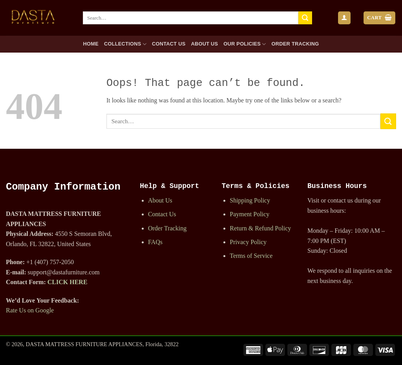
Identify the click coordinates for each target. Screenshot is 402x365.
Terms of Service (251, 255)
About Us (204, 44)
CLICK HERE (68, 282)
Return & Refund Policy (260, 228)
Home (91, 44)
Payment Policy (249, 214)
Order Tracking (295, 44)
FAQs (155, 242)
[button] (344, 17)
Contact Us (169, 44)
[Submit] (305, 18)
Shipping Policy (250, 200)
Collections (125, 44)
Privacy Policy (248, 242)
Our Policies (244, 44)
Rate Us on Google (30, 310)
